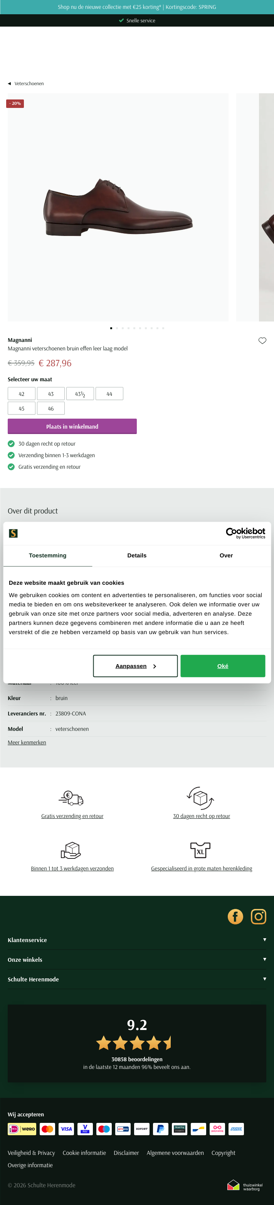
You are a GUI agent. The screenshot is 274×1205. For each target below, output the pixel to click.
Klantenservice (137, 940)
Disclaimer (126, 1153)
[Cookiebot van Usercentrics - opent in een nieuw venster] (231, 533)
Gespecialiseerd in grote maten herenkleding (201, 868)
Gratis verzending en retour (72, 816)
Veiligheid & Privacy (31, 1153)
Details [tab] (137, 555)
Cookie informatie (84, 1153)
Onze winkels (137, 959)
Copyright (223, 1153)
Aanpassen (136, 665)
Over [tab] (226, 555)
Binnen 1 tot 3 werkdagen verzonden (72, 868)
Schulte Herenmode (137, 979)
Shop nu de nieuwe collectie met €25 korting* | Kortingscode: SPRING (137, 7)
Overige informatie (30, 1165)
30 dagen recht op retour (201, 816)
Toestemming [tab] (48, 555)
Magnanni (20, 340)
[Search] (137, 60)
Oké (223, 665)
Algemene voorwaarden (175, 1153)
